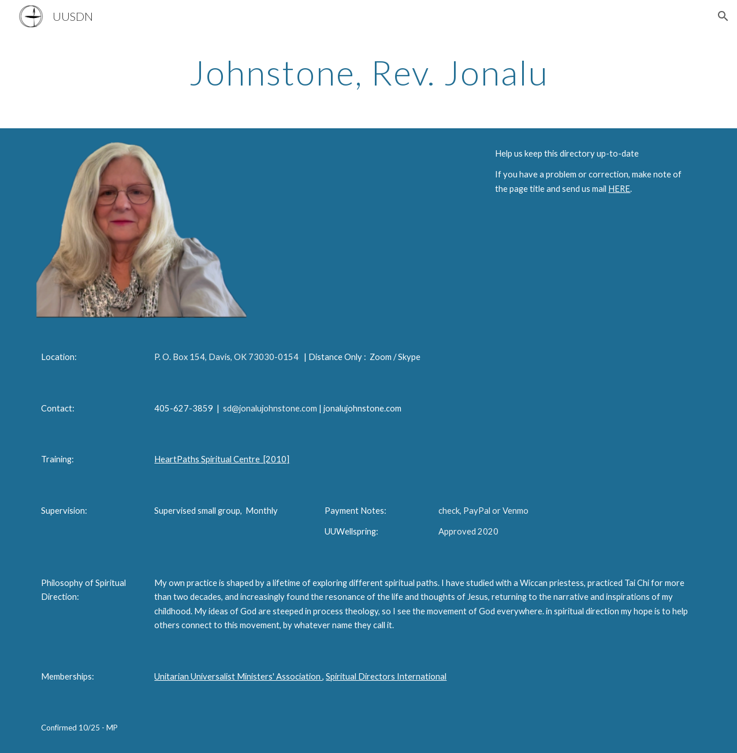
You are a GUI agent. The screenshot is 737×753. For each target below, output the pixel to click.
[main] (368, 72)
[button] (723, 16)
